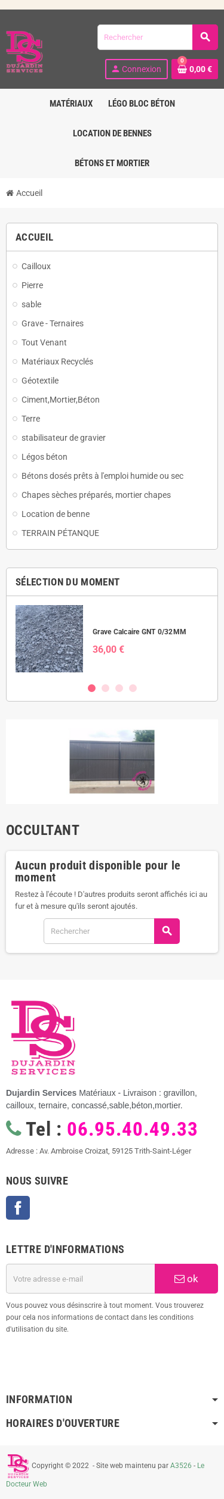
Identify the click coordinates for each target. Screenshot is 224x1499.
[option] (112, 638)
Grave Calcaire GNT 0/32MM (139, 632)
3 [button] (119, 688)
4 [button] (133, 688)
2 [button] (105, 688)
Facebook (18, 1208)
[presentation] (103, 1365)
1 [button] (92, 688)
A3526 (181, 1465)
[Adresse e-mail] (80, 1279)
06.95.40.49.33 (132, 1129)
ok (186, 1279)
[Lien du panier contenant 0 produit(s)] (194, 69)
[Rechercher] (157, 37)
